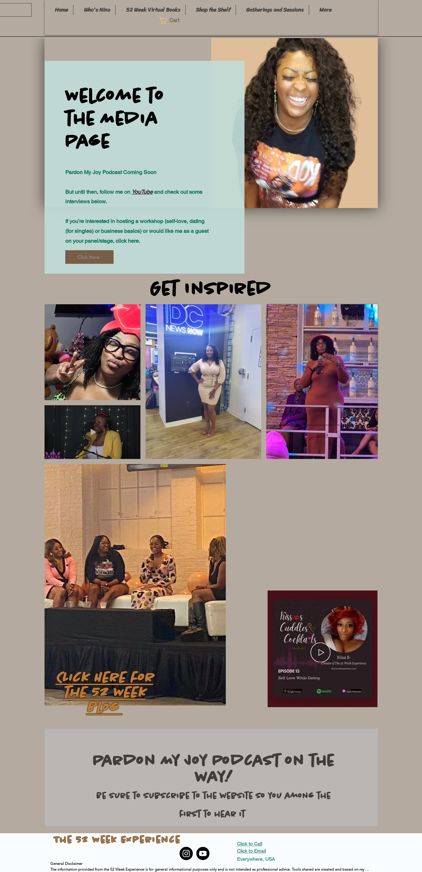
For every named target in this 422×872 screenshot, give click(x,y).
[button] (173, 20)
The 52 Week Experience (117, 840)
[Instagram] (186, 853)
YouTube (142, 192)
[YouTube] (202, 853)
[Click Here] (89, 257)
